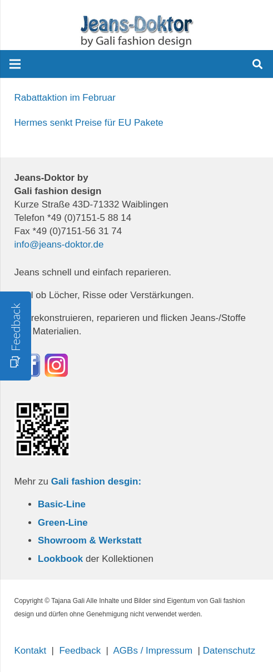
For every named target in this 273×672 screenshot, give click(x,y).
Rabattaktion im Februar (65, 97)
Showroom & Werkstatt (90, 540)
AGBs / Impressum (153, 650)
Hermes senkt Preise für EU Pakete (88, 122)
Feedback (80, 650)
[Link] (136, 30)
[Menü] (15, 64)
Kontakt (30, 650)
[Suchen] (257, 64)
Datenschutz (229, 650)
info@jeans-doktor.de (59, 244)
